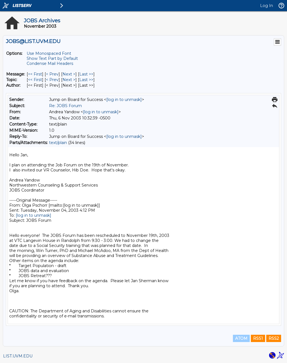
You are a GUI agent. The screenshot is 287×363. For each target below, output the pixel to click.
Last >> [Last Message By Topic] (86, 79)
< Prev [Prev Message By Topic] (52, 79)
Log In (266, 5)
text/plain (58, 142)
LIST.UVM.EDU (18, 356)
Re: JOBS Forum (65, 105)
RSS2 (274, 338)
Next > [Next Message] (69, 74)
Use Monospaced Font (49, 53)
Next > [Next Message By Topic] (69, 79)
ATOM (241, 338)
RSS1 (258, 338)
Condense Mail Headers (50, 63)
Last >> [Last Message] (86, 74)
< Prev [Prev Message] (52, 74)
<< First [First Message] (35, 74)
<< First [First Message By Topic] (35, 79)
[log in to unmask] (124, 99)
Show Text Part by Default (52, 58)
